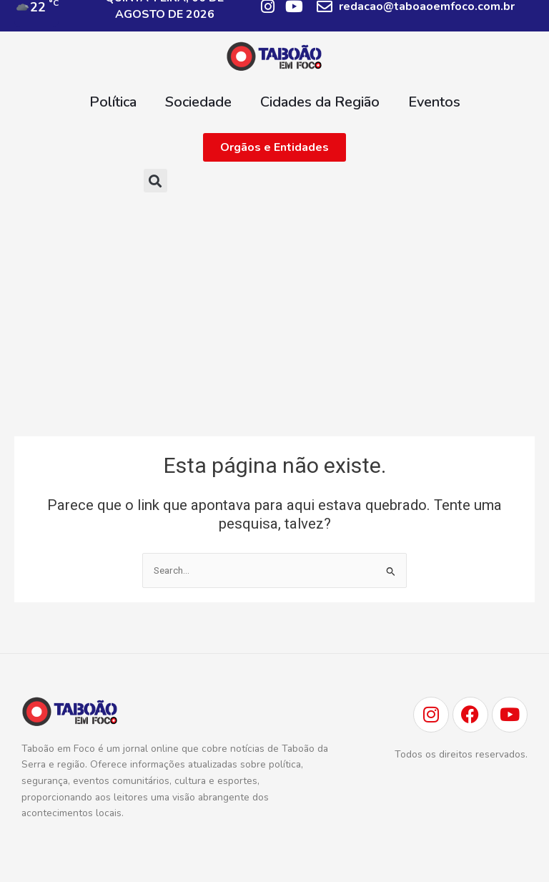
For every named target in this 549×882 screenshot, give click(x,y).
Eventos (434, 102)
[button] (155, 180)
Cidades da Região (320, 102)
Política (113, 102)
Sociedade (198, 102)
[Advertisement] (274, 314)
